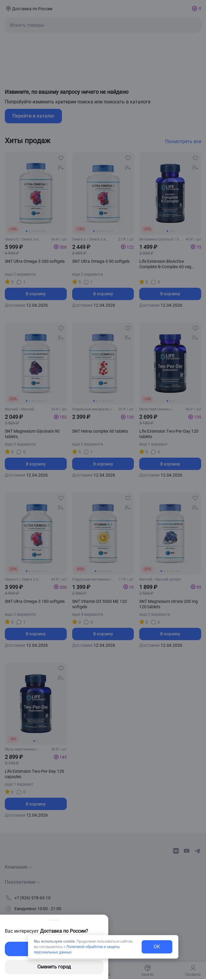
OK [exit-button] (157, 947)
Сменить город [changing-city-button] (54, 967)
